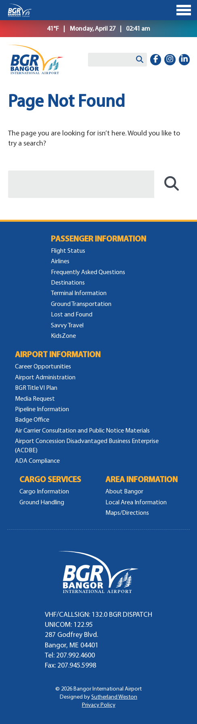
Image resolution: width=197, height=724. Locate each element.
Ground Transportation (81, 304)
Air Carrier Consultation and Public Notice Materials (82, 430)
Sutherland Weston (114, 696)
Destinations (68, 282)
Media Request (35, 398)
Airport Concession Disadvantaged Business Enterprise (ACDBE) (87, 445)
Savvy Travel (67, 325)
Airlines (60, 261)
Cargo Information (44, 491)
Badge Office (32, 419)
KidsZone (63, 335)
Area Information (141, 479)
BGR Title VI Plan (36, 387)
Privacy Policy (98, 704)
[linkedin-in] (184, 59)
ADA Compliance (37, 460)
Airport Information (58, 354)
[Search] (139, 60)
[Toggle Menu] (98, 10)
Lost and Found (71, 314)
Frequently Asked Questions (88, 272)
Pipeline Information (42, 409)
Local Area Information (136, 502)
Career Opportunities (43, 366)
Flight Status (68, 250)
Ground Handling (41, 502)
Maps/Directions (127, 512)
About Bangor (124, 491)
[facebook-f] (155, 59)
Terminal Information (79, 293)
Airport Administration (45, 377)
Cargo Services (50, 479)
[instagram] (170, 59)
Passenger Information (98, 238)
